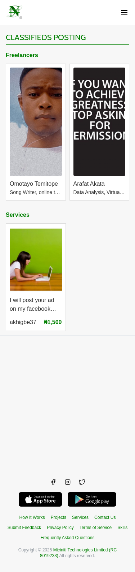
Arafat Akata (89, 184)
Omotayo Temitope (34, 184)
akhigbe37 (23, 322)
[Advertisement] (67, 403)
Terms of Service (96, 527)
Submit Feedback (24, 527)
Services (18, 215)
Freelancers (22, 55)
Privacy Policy (60, 527)
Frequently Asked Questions (67, 538)
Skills (122, 527)
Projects (58, 517)
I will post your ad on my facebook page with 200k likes (36, 305)
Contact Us (105, 517)
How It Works (32, 517)
